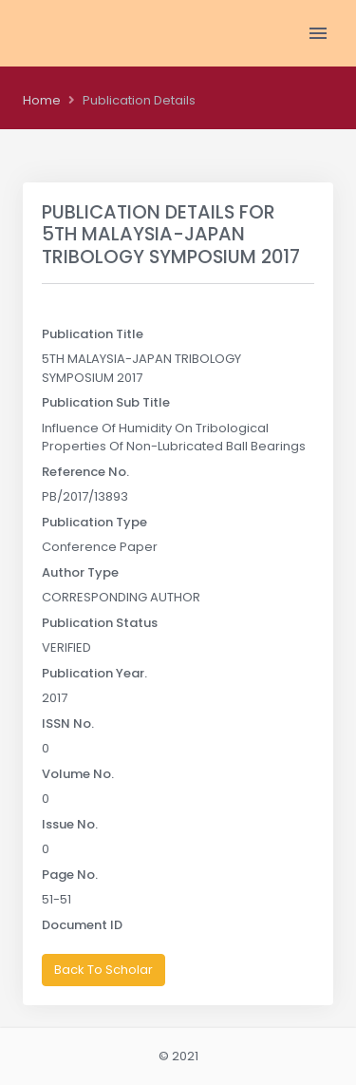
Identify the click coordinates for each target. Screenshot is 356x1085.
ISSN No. (68, 723)
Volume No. (78, 774)
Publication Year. (94, 673)
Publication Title (92, 334)
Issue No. (70, 824)
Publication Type (94, 522)
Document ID (82, 925)
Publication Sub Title (106, 402)
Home (42, 100)
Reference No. (85, 472)
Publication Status (100, 623)
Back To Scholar (103, 970)
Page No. (70, 875)
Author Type (80, 572)
